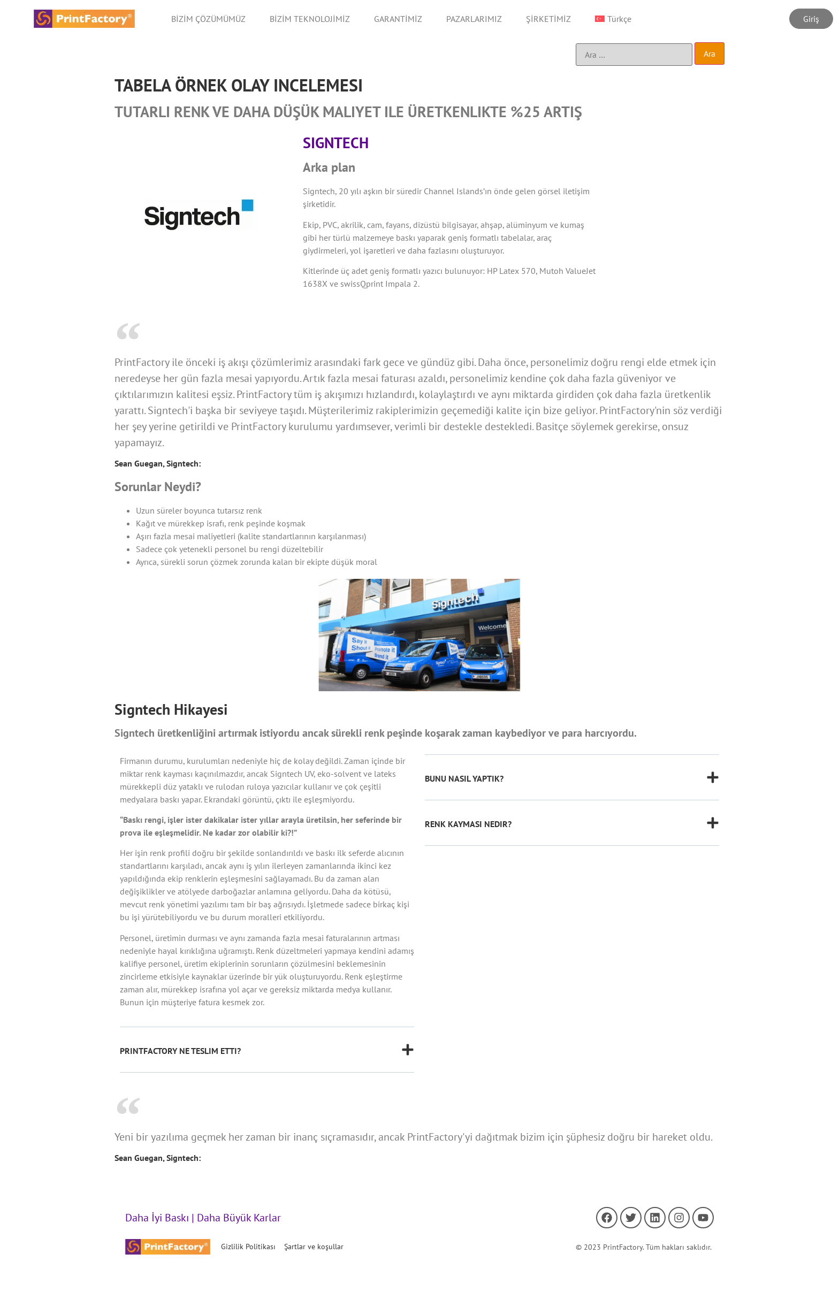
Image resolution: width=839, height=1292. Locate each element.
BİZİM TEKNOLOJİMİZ (310, 18)
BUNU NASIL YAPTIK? (464, 778)
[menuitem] (613, 19)
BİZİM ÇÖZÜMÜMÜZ (208, 18)
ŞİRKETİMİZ (548, 18)
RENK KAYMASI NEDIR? (468, 824)
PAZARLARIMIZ (474, 18)
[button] (267, 1058)
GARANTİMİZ (398, 18)
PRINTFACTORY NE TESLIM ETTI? (180, 1050)
